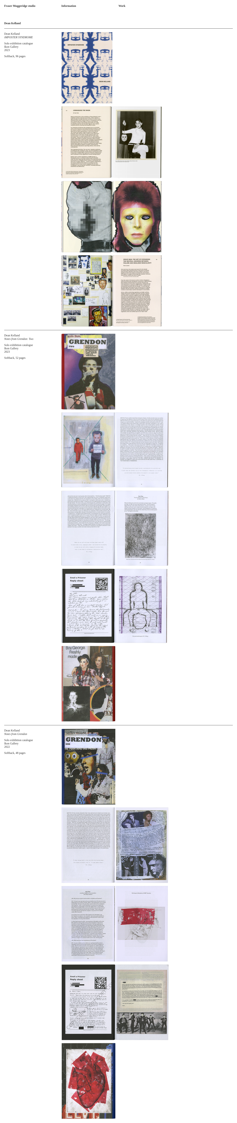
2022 (7, 746)
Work (121, 5)
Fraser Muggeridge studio (19, 5)
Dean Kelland (12, 33)
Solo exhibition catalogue (18, 43)
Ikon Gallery (11, 46)
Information (68, 5)
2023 (7, 50)
